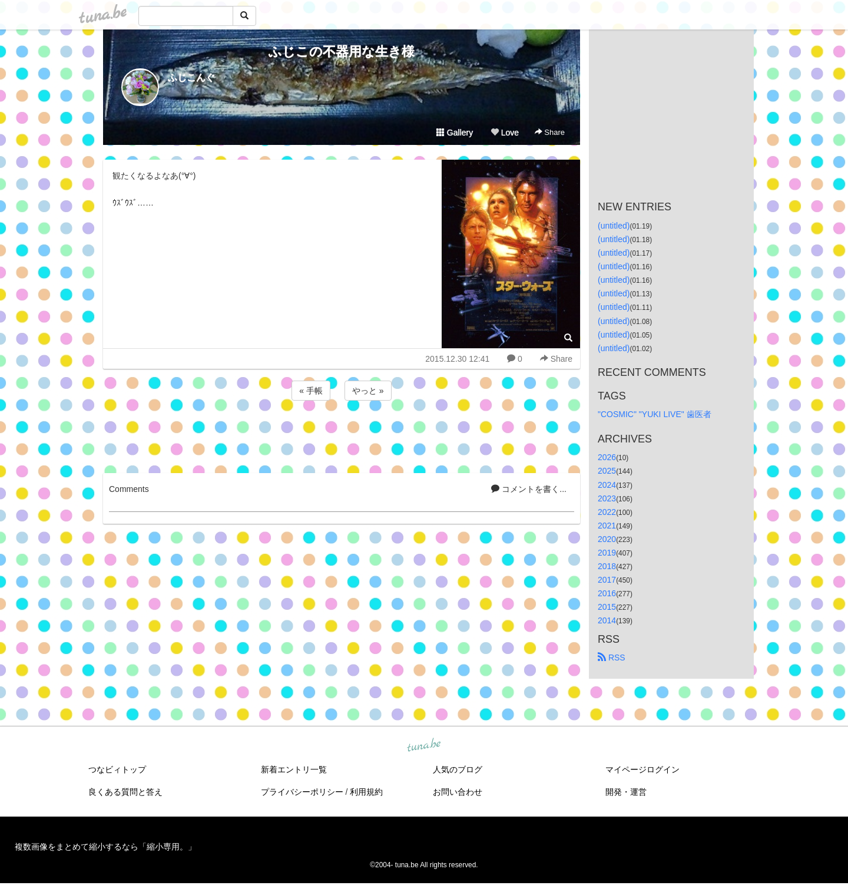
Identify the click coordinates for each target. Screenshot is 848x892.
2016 (607, 593)
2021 (607, 525)
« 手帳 (311, 390)
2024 (607, 485)
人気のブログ (457, 769)
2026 (607, 457)
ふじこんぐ (191, 77)
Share (550, 132)
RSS (611, 657)
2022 (607, 512)
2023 (607, 498)
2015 (607, 607)
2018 (607, 566)
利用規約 (366, 792)
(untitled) (614, 225)
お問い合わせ (457, 792)
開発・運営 (626, 792)
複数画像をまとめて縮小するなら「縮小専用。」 (105, 846)
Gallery (454, 132)
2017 (607, 579)
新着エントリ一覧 (294, 769)
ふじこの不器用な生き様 (342, 51)
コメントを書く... (529, 489)
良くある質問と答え (125, 792)
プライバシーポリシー (302, 792)
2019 (607, 552)
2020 (607, 539)
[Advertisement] (341, 434)
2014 (607, 620)
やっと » (368, 390)
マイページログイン (642, 769)
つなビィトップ (117, 769)
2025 (607, 470)
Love (505, 132)
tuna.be (423, 745)
